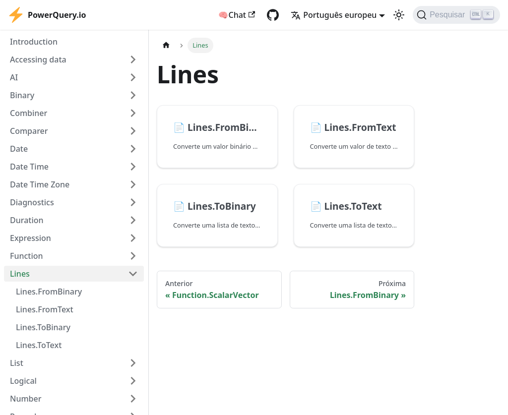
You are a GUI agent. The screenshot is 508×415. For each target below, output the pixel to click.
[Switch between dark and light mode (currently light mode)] (399, 15)
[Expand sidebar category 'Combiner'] (133, 113)
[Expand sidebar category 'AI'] (133, 77)
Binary (22, 95)
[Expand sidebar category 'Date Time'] (133, 167)
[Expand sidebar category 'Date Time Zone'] (133, 184)
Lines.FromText (44, 309)
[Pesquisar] (456, 15)
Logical (23, 380)
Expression (30, 238)
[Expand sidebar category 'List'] (133, 363)
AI (14, 77)
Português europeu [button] (334, 14)
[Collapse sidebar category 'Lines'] (133, 274)
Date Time (29, 166)
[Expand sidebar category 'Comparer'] (133, 131)
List (16, 362)
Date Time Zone (39, 184)
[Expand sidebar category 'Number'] (133, 399)
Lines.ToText (39, 345)
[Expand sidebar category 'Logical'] (133, 381)
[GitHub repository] (273, 15)
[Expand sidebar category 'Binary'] (133, 95)
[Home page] (166, 45)
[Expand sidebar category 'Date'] (133, 149)
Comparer (29, 130)
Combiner (28, 113)
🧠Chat (236, 14)
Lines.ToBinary (43, 327)
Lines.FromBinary (49, 291)
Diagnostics (32, 202)
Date (19, 148)
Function (26, 255)
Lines (20, 273)
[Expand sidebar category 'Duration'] (133, 220)
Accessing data (38, 59)
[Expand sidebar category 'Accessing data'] (133, 59)
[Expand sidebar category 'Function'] (133, 256)
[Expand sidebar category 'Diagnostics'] (133, 202)
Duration (27, 220)
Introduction (34, 41)
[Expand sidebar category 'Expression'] (133, 238)
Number (25, 398)
